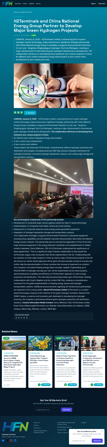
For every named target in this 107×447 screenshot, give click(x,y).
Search (38, 3)
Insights (31, 3)
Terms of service (62, 432)
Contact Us (37, 428)
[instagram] (11, 440)
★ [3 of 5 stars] (21, 318)
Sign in (93, 3)
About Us (37, 422)
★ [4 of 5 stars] (24, 318)
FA (15, 112)
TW (18, 112)
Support (83, 422)
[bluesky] (3, 440)
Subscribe (101, 3)
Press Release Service (64, 427)
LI (21, 112)
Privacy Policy (61, 430)
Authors (36, 425)
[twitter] (7, 440)
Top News (18, 3)
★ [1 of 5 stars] (16, 318)
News (25, 3)
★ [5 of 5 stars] (27, 318)
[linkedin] (15, 440)
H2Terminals (44, 148)
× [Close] (102, 431)
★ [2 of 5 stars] (19, 318)
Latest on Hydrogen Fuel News (23, 12)
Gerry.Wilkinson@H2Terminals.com (34, 306)
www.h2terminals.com (66, 306)
